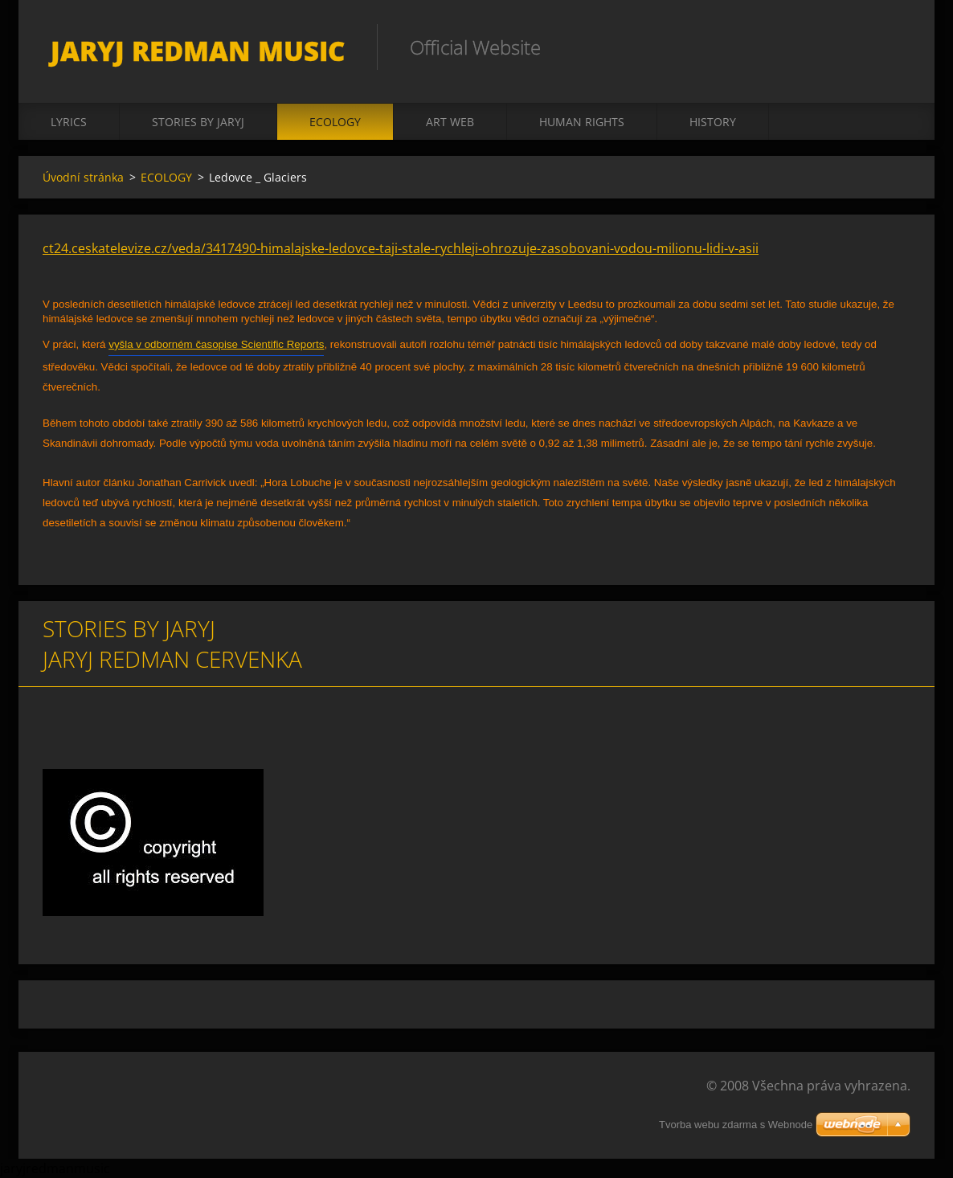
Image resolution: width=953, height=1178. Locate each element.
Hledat (892, 46)
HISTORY (712, 121)
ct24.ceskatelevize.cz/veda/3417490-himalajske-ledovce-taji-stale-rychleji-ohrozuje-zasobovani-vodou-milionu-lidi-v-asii (401, 248)
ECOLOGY (335, 121)
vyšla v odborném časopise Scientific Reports (216, 344)
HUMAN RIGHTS (581, 121)
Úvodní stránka (83, 177)
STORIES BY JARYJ (198, 121)
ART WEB (450, 121)
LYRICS (69, 121)
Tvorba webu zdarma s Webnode (735, 1125)
